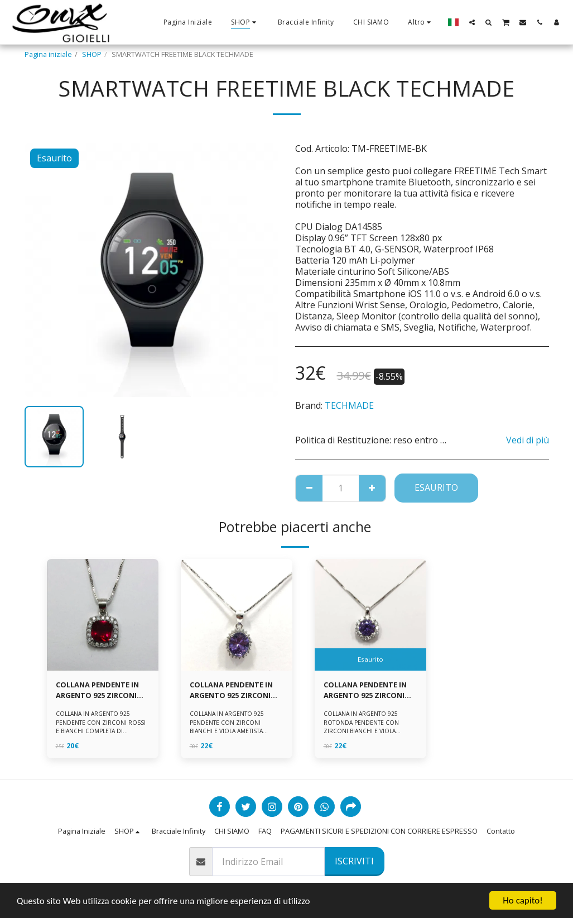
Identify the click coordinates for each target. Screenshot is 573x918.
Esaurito (436, 487)
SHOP (92, 54)
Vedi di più (527, 440)
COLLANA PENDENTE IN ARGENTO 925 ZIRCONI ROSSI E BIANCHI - (97, 690)
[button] (472, 22)
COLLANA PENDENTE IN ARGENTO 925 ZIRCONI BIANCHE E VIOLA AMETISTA (231, 690)
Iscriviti (354, 861)
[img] (102, 615)
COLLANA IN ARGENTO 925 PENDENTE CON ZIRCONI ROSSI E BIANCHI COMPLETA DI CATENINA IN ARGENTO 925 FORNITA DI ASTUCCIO (101, 731)
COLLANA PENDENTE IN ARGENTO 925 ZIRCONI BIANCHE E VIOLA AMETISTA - (365, 690)
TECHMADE (349, 405)
